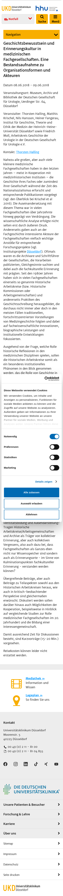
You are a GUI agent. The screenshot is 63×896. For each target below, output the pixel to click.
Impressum (9, 854)
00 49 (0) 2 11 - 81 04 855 (25, 751)
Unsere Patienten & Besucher (24, 804)
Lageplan (32, 695)
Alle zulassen (31, 492)
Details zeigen (43, 481)
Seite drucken (11, 875)
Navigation (13, 34)
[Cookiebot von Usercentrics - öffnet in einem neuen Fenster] (45, 378)
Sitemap (8, 843)
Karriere (9, 824)
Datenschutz (10, 864)
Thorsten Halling (27, 152)
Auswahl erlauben (31, 503)
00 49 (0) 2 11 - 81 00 (22, 746)
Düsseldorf (34, 251)
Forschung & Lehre (16, 814)
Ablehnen (31, 514)
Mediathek (33, 678)
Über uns (9, 833)
